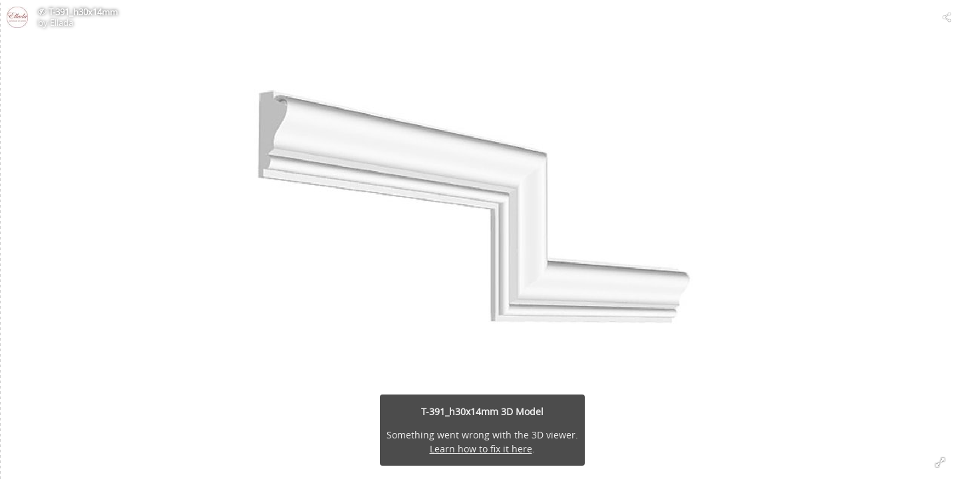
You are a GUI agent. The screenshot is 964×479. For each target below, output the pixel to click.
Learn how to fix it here (481, 448)
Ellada (61, 23)
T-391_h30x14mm (83, 12)
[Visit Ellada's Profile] (17, 17)
